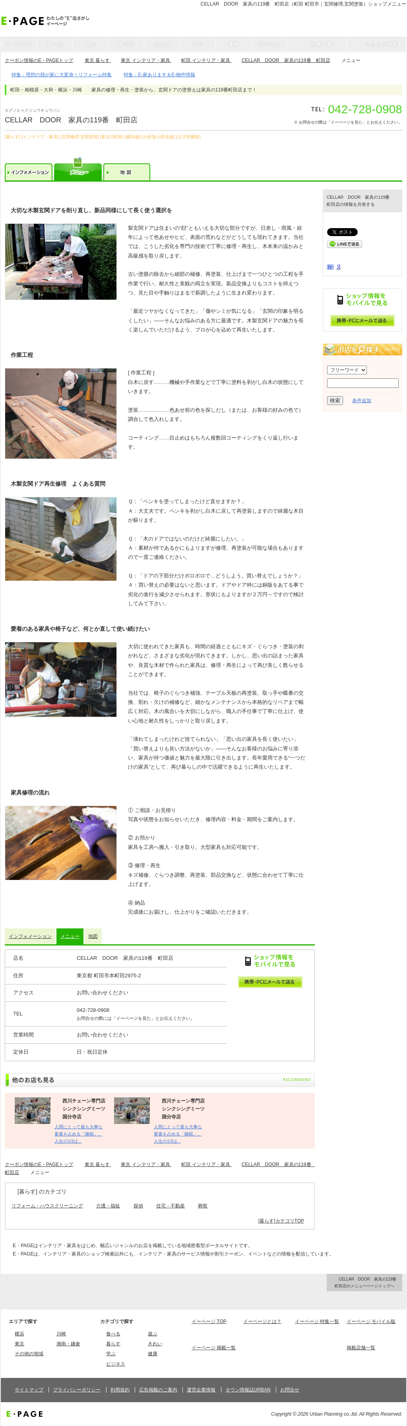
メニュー (69, 936)
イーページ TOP (209, 1321)
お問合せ (289, 1390)
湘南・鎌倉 (68, 1344)
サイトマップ (29, 1390)
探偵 (138, 1206)
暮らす (113, 1344)
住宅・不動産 (170, 1206)
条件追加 (361, 400)
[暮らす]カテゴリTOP (281, 1221)
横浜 (19, 1334)
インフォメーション (30, 936)
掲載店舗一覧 (361, 1347)
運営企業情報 (201, 1390)
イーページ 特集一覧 (317, 1321)
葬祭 (202, 1206)
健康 (152, 1353)
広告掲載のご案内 (158, 1390)
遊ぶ (152, 1334)
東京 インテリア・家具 (146, 60)
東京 (19, 1344)
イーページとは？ (262, 1321)
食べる (113, 1334)
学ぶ (111, 1353)
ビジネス (115, 1364)
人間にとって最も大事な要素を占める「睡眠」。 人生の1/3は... (78, 1134)
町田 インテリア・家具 (206, 60)
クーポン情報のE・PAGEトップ (39, 60)
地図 (93, 936)
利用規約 (120, 1390)
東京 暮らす (98, 60)
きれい (155, 1344)
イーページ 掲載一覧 (214, 1347)
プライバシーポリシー (77, 1390)
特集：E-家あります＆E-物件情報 (159, 75)
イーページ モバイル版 (371, 1321)
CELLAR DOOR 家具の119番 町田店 (286, 60)
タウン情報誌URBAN (248, 1390)
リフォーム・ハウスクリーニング (47, 1206)
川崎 (61, 1334)
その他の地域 (29, 1353)
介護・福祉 (108, 1206)
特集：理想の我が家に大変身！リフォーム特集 (62, 75)
